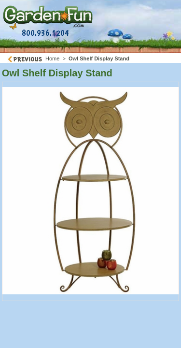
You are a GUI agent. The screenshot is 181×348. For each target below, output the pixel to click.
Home (52, 58)
